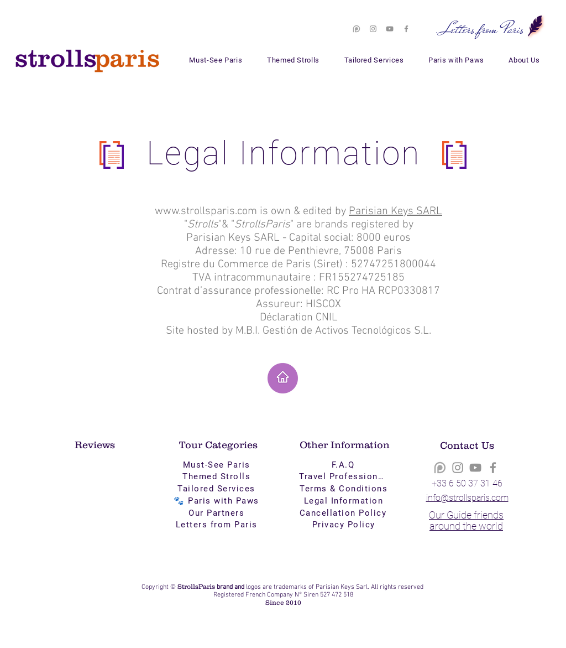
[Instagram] (373, 28)
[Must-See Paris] (217, 465)
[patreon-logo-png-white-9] (356, 28)
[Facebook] (406, 28)
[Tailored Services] (217, 489)
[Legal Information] (344, 501)
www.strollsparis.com (206, 211)
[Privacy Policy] (344, 525)
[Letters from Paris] (217, 525)
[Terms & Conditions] (344, 489)
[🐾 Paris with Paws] (217, 501)
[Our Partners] (217, 513)
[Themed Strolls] (217, 476)
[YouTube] (389, 28)
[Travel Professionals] (344, 476)
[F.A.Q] (344, 465)
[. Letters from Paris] (479, 29)
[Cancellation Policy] (344, 513)
